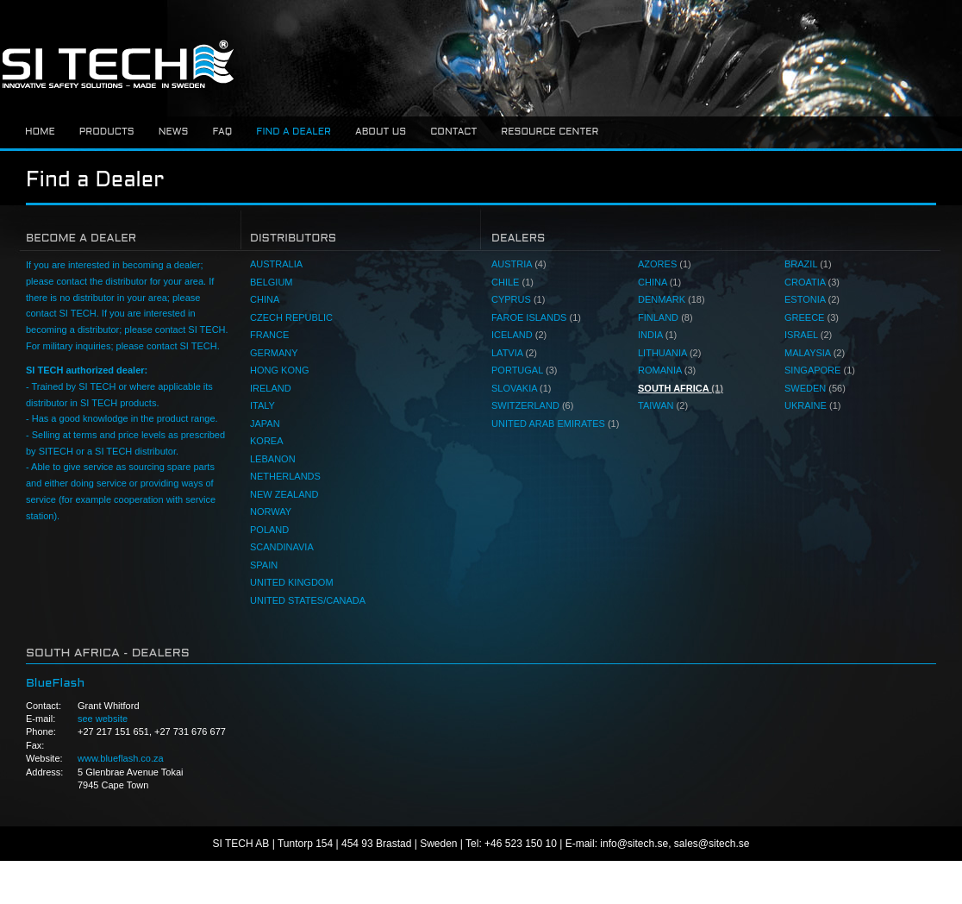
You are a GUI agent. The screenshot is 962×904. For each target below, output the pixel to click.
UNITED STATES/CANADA (307, 600)
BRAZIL (808, 264)
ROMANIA (667, 370)
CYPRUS (518, 299)
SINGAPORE (819, 370)
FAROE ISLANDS (536, 317)
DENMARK (671, 299)
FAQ (222, 132)
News (174, 132)
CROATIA (812, 282)
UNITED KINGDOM (292, 582)
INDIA (657, 335)
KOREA (267, 441)
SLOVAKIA (521, 388)
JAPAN (265, 423)
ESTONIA (812, 299)
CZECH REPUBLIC (291, 317)
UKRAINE (812, 405)
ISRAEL (808, 335)
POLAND (269, 529)
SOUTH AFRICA (680, 388)
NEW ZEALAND (284, 494)
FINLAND (665, 317)
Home (40, 132)
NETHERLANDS (285, 476)
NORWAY (270, 511)
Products (106, 132)
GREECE (811, 317)
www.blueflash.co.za (121, 758)
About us (380, 132)
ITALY (262, 405)
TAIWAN (663, 405)
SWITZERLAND (532, 405)
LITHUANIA (669, 353)
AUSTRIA (519, 264)
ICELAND (519, 335)
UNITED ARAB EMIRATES (555, 423)
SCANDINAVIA (282, 547)
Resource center (549, 132)
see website (103, 718)
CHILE (512, 282)
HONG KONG (279, 370)
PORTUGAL (524, 370)
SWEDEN (815, 388)
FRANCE (269, 335)
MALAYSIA (814, 353)
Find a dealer (293, 132)
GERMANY (274, 353)
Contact (453, 132)
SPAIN (264, 565)
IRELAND (270, 388)
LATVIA (514, 353)
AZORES (664, 264)
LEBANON (273, 459)
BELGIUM (271, 282)
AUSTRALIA (276, 264)
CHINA (264, 299)
